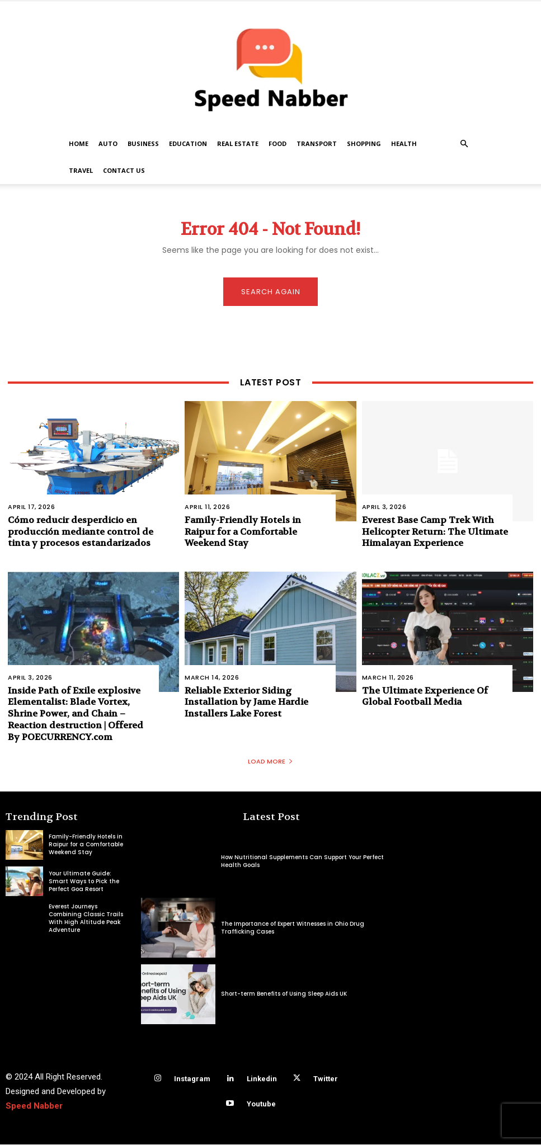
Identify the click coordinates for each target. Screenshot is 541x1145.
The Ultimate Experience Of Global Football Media (425, 696)
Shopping (364, 143)
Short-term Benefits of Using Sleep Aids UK (284, 995)
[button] (464, 144)
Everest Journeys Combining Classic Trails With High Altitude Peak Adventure (86, 919)
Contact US (124, 170)
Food (277, 143)
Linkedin (262, 1079)
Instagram (192, 1079)
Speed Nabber (34, 1106)
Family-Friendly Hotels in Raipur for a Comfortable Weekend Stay (243, 531)
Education (188, 143)
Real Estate (237, 143)
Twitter (325, 1079)
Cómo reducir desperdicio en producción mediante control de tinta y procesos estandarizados (80, 531)
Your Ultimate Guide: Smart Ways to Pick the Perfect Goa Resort (84, 882)
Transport (317, 143)
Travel (81, 170)
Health (404, 143)
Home (78, 143)
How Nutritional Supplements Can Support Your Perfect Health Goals (302, 862)
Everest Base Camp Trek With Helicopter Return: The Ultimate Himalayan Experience (435, 531)
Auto (107, 143)
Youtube (261, 1104)
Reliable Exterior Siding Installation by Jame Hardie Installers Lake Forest (246, 702)
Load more (270, 761)
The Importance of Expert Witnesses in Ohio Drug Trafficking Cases (292, 928)
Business (143, 143)
